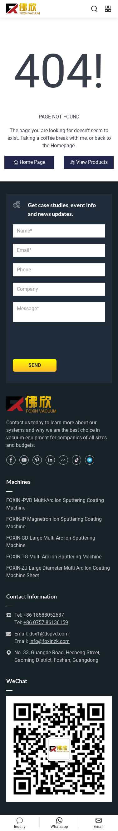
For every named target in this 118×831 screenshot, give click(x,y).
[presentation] (60, 340)
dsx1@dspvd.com (49, 634)
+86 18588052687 (43, 615)
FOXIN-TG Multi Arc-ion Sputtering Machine (53, 557)
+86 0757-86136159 (45, 622)
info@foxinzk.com (49, 641)
